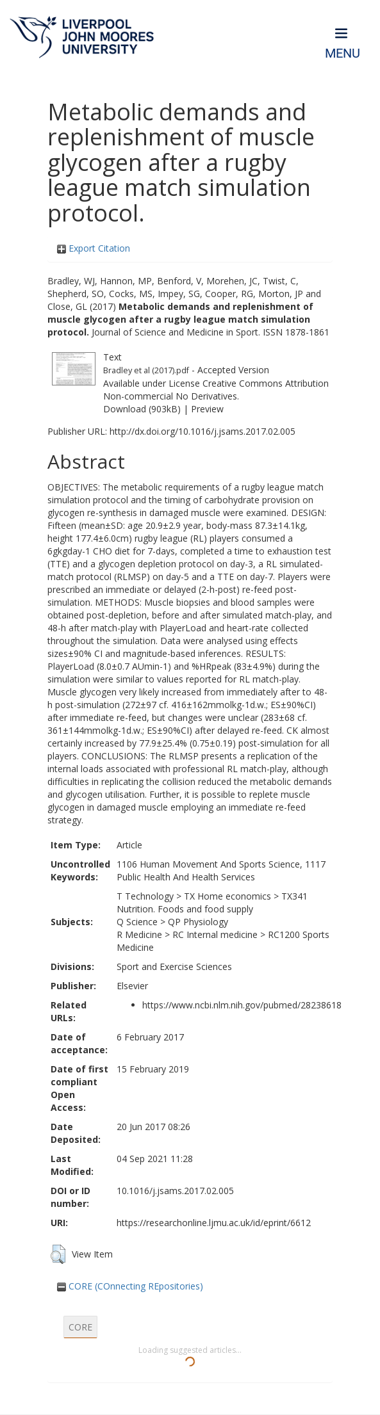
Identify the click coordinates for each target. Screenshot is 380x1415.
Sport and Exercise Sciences (174, 966)
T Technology (145, 896)
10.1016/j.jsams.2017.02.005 (175, 1191)
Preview (207, 409)
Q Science (137, 922)
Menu (342, 53)
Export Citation (93, 248)
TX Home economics (227, 896)
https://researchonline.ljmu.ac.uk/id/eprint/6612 (214, 1223)
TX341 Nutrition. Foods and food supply (212, 902)
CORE (80, 1327)
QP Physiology (198, 922)
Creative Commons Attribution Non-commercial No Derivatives (216, 389)
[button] (58, 1254)
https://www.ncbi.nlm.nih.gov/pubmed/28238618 (242, 1005)
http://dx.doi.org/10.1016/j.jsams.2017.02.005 (202, 431)
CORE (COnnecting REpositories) (130, 1286)
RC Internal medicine (215, 934)
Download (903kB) (142, 409)
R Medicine (139, 934)
